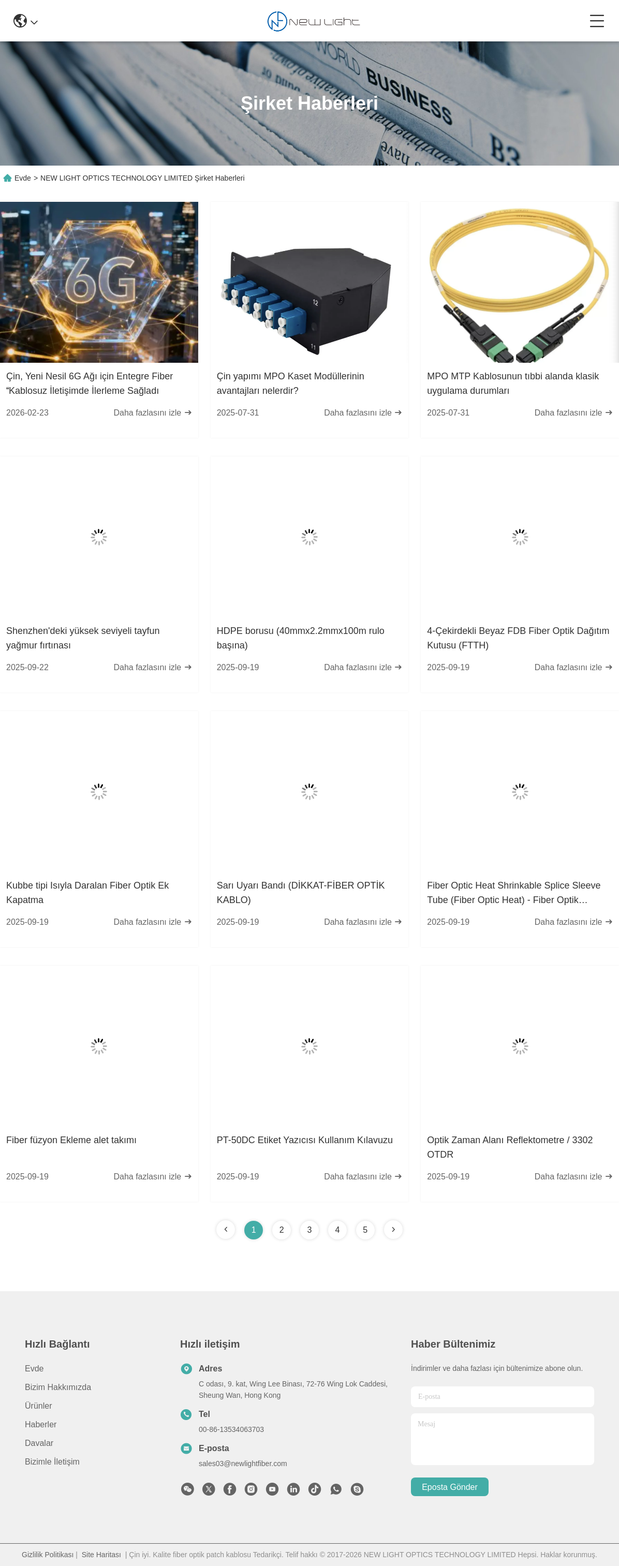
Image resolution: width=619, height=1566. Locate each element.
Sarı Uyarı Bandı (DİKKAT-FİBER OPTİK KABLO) (301, 892)
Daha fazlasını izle (152, 412)
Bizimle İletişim (52, 1461)
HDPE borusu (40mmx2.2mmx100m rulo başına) (301, 638)
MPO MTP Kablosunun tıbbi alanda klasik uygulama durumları (513, 383)
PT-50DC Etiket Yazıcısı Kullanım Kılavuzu (305, 1140)
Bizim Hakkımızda (58, 1387)
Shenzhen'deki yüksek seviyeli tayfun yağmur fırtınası (83, 638)
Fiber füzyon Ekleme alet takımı (71, 1140)
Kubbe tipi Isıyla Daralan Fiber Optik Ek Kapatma (87, 892)
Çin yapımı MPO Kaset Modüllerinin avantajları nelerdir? (290, 383)
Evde (22, 178)
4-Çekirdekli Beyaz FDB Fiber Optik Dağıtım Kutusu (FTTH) (518, 638)
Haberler (40, 1424)
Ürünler (38, 1405)
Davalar (39, 1443)
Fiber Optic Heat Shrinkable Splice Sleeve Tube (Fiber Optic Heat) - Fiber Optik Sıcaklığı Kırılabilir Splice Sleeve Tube (513, 893)
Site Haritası (101, 1554)
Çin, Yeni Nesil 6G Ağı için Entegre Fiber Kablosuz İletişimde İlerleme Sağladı (89, 383)
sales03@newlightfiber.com (243, 1463)
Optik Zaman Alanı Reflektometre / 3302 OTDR (510, 1147)
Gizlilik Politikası (47, 1554)
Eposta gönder (450, 1487)
